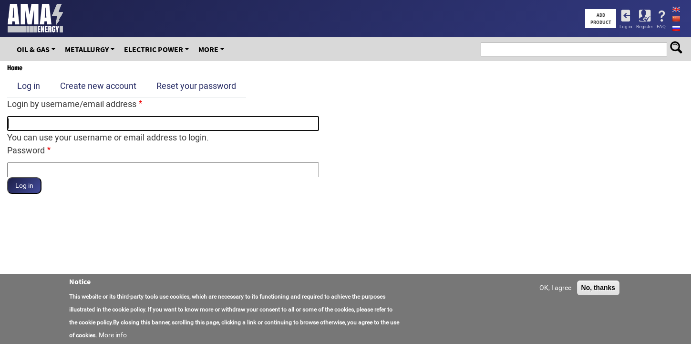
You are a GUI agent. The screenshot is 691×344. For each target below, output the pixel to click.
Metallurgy (87, 49)
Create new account (98, 86)
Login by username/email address (71, 104)
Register (644, 26)
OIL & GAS (33, 49)
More (208, 49)
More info (113, 335)
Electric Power (153, 49)
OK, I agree (555, 287)
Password (26, 150)
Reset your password (196, 86)
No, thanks (598, 287)
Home (14, 68)
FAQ (661, 26)
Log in (625, 26)
